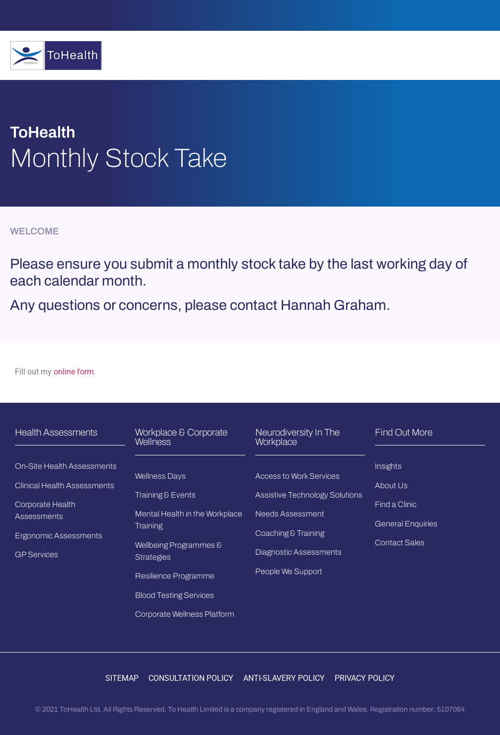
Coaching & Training (289, 533)
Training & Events (165, 495)
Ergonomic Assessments (58, 535)
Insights (388, 466)
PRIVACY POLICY (365, 678)
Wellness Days (160, 476)
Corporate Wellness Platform (184, 614)
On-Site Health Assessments (66, 466)
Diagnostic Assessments (298, 552)
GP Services (36, 554)
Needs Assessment (289, 514)
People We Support (288, 571)
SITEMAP (122, 678)
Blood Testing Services (174, 595)
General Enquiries (406, 523)
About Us (391, 485)
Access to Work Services (297, 476)
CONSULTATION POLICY (190, 678)
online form (74, 371)
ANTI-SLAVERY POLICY (284, 678)
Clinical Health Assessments (64, 485)
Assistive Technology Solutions (308, 495)
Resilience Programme (174, 576)
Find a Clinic (396, 504)
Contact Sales (400, 542)
